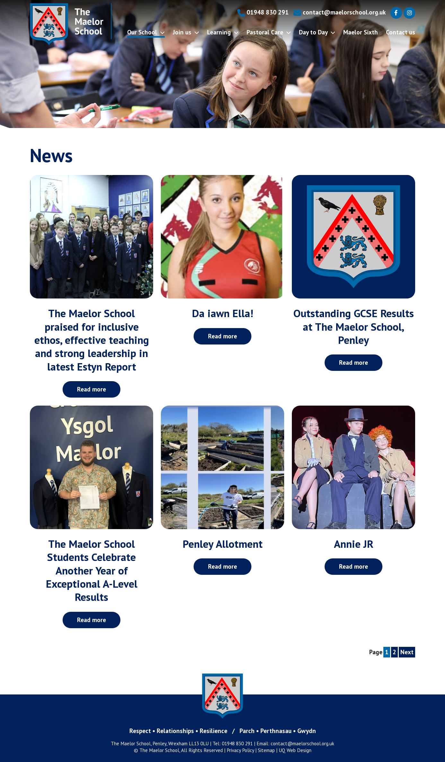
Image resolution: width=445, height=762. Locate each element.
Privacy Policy (240, 750)
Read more (91, 389)
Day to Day (317, 32)
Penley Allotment (223, 544)
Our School (146, 32)
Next (407, 652)
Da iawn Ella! (222, 313)
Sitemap (266, 750)
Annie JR (353, 544)
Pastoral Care (269, 32)
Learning (223, 32)
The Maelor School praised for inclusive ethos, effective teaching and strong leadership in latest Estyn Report (91, 339)
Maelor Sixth (360, 32)
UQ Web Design (295, 750)
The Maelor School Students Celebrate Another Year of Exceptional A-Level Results (91, 570)
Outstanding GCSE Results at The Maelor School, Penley (353, 326)
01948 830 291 (263, 12)
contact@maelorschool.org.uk (339, 12)
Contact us (400, 32)
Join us (186, 32)
